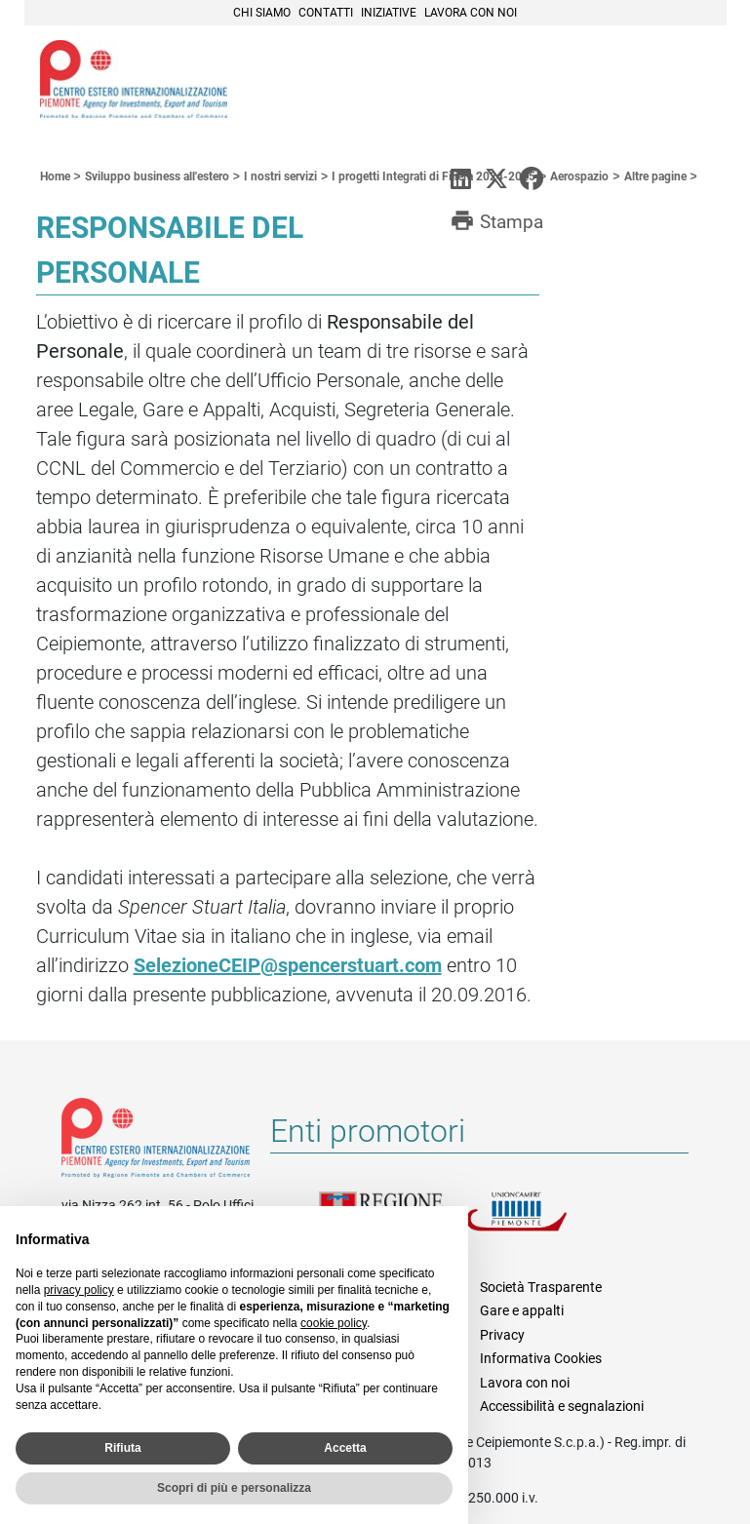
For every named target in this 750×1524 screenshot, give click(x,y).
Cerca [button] (644, 81)
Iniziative (388, 13)
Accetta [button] (345, 1448)
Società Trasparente (541, 1287)
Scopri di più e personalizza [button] (234, 1488)
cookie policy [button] (333, 1323)
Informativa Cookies (541, 1358)
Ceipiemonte (133, 79)
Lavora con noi (470, 13)
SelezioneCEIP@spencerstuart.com (288, 965)
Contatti (325, 13)
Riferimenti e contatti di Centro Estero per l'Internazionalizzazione (155, 1142)
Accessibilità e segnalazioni (562, 1406)
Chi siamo (262, 13)
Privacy (502, 1335)
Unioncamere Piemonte (538, 1223)
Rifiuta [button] (122, 1448)
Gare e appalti (522, 1310)
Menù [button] (687, 81)
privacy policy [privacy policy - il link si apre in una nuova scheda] (79, 1290)
